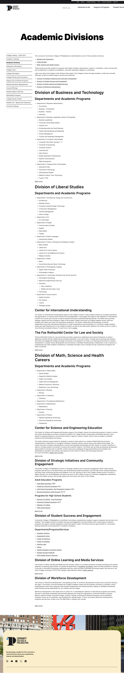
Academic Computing (86, 566)
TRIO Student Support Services (47, 555)
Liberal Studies (42, 62)
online (75, 328)
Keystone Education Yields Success (48, 492)
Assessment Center (43, 536)
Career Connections (43, 539)
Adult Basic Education (44, 484)
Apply (82, 2)
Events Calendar (106, 2)
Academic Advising (43, 533)
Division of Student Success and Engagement (52, 81)
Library (39, 547)
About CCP (103, 8)
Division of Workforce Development (48, 87)
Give (98, 2)
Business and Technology (45, 59)
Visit (78, 2)
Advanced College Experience (47, 502)
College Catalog (90, 2)
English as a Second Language (47, 486)
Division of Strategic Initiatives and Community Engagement (57, 79)
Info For (27, 8)
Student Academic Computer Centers (49, 550)
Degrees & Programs (74, 8)
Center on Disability (43, 542)
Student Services (90, 8)
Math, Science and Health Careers (48, 65)
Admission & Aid (58, 8)
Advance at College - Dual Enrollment (49, 499)
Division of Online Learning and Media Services (52, 84)
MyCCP (115, 2)
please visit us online (56, 453)
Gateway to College (43, 505)
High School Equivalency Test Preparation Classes (53, 489)
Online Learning (88, 570)
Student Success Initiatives (46, 553)
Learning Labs (41, 544)
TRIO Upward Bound (43, 508)
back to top (39, 181)
